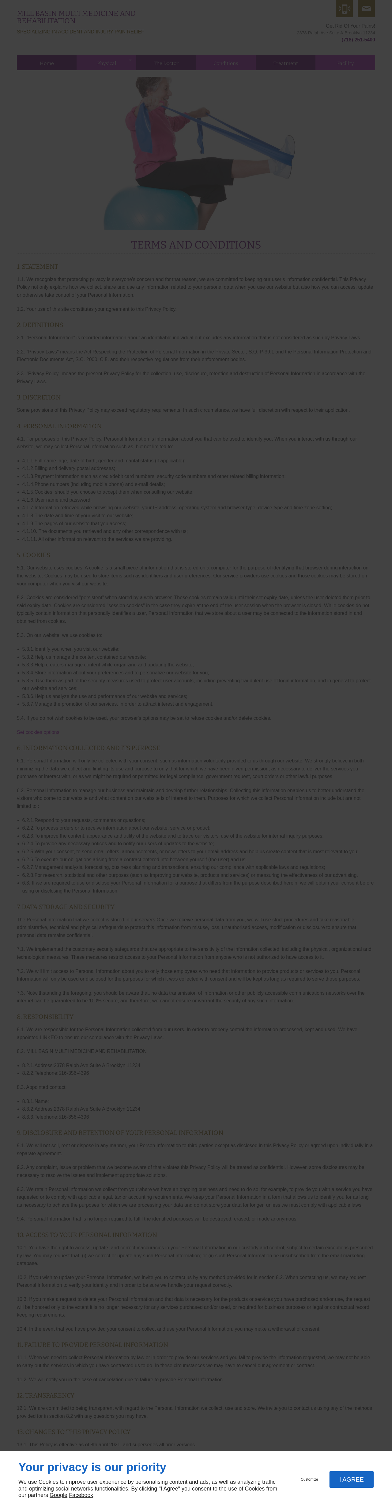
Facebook (81, 1495)
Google (58, 1495)
